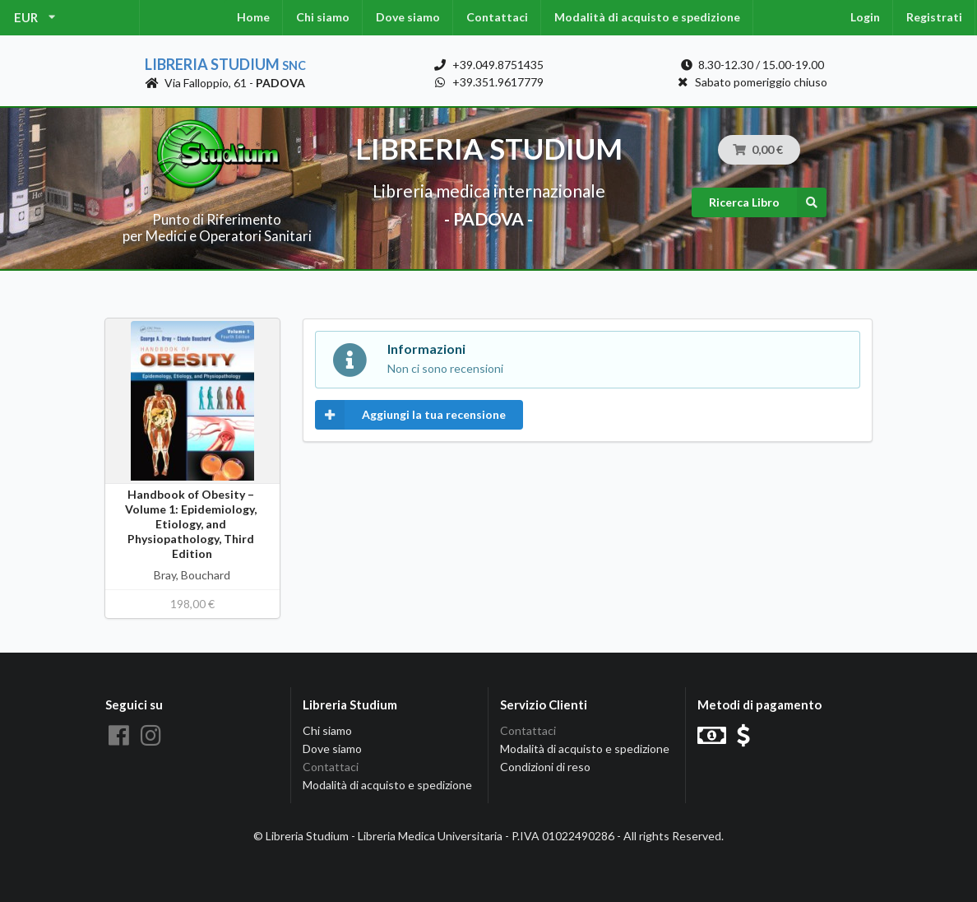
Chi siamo (323, 17)
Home (253, 17)
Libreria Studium (225, 64)
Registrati (934, 17)
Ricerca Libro (768, 202)
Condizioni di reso (545, 767)
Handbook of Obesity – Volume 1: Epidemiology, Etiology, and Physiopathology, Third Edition (192, 523)
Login (865, 17)
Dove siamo (408, 17)
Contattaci (497, 17)
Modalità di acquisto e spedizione (647, 17)
